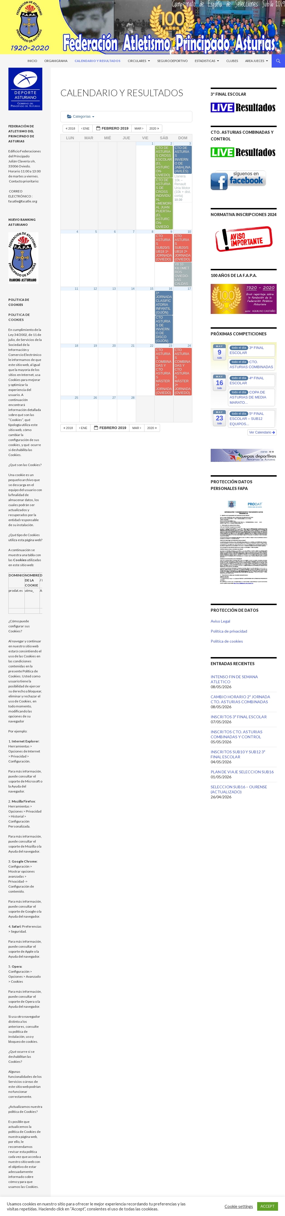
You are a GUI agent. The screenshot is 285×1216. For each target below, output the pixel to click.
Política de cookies (227, 641)
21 (132, 345)
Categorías (80, 116)
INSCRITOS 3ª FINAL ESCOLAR (239, 716)
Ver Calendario (262, 432)
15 (151, 288)
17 (189, 288)
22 (151, 345)
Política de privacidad (229, 631)
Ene (85, 128)
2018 (71, 128)
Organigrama (55, 61)
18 (76, 345)
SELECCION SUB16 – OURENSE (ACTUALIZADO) (239, 789)
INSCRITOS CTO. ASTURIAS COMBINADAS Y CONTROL (236, 734)
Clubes (232, 61)
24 (189, 345)
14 (132, 288)
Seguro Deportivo (172, 61)
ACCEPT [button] (268, 1206)
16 (170, 288)
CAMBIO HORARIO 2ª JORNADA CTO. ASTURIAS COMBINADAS (240, 699)
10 (189, 231)
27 (114, 397)
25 (76, 397)
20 (114, 345)
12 (95, 288)
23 (170, 345)
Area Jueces (254, 61)
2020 (154, 128)
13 (114, 288)
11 (76, 288)
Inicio (32, 61)
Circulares (137, 61)
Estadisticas (205, 61)
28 (132, 397)
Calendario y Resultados (98, 61)
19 (95, 345)
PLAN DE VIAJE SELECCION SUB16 (242, 771)
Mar (139, 128)
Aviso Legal (220, 621)
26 (95, 397)
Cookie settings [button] (239, 1206)
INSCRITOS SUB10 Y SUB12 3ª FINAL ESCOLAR (238, 754)
